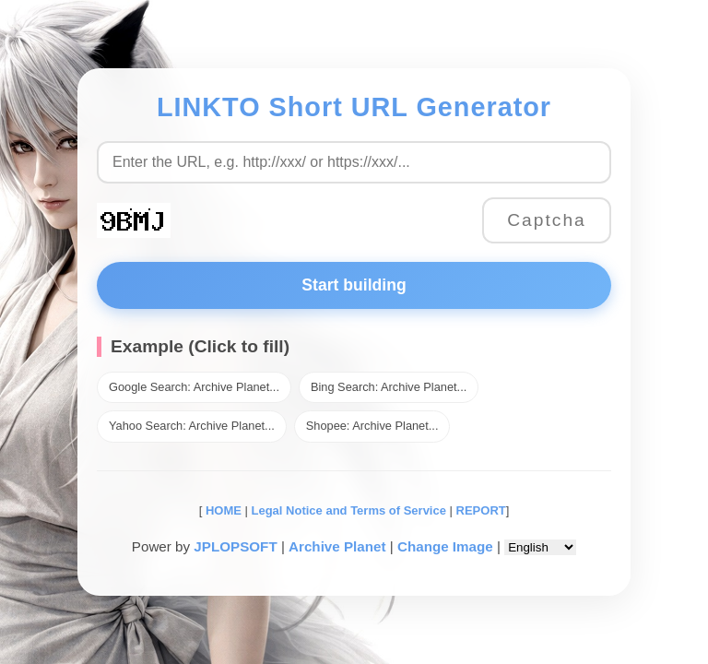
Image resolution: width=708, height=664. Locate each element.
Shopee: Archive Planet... (372, 426)
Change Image (445, 546)
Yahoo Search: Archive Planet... (192, 426)
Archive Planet (337, 546)
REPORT (481, 510)
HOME (222, 510)
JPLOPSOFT (235, 546)
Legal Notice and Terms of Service (349, 510)
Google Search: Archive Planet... (194, 387)
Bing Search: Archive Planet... (388, 387)
